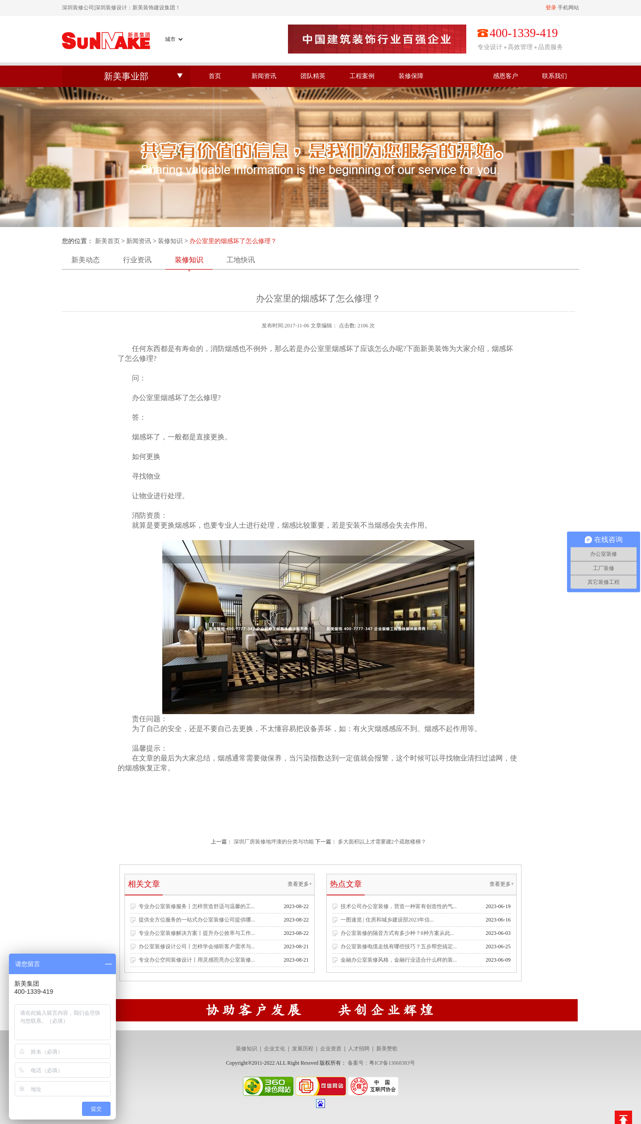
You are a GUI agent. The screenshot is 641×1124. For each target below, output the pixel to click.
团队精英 (312, 76)
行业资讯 (137, 260)
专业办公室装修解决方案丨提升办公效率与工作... (197, 933)
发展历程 (302, 1048)
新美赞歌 (387, 1048)
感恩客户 (505, 76)
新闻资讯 (263, 76)
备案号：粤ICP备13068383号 (381, 1063)
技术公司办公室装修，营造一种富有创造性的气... (399, 906)
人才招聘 (359, 1048)
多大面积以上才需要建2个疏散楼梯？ (382, 842)
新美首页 (107, 241)
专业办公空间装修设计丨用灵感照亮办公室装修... (197, 960)
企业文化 (274, 1048)
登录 (551, 7)
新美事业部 (126, 76)
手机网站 (568, 7)
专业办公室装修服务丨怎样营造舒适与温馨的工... (197, 906)
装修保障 (411, 76)
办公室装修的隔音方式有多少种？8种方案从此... (397, 933)
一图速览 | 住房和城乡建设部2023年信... (387, 920)
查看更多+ (300, 884)
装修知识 (170, 241)
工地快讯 (240, 260)
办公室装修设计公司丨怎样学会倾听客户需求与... (197, 946)
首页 (215, 76)
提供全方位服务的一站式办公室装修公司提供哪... (197, 920)
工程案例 (361, 76)
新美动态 (85, 260)
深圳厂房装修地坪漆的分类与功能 (274, 842)
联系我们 (554, 76)
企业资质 (330, 1048)
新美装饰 (434, 348)
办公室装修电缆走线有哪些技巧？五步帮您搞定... (399, 946)
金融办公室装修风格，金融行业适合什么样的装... (399, 960)
